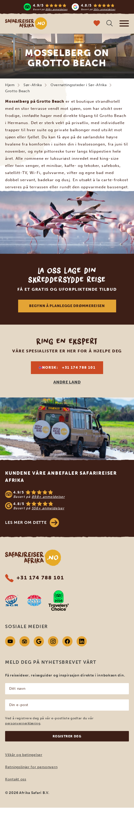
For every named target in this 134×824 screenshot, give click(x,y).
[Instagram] (53, 641)
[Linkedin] (82, 641)
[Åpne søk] (109, 23)
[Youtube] (10, 641)
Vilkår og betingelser (23, 755)
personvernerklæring (22, 723)
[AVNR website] (34, 600)
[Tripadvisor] (24, 641)
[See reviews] (67, 500)
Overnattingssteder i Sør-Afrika (79, 85)
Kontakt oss (15, 779)
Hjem (10, 85)
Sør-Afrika (32, 85)
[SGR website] (11, 600)
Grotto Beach (17, 91)
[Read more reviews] (69, 7)
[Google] (39, 641)
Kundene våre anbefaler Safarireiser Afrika (61, 476)
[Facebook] (67, 641)
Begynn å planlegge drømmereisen (67, 306)
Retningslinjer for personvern (31, 767)
